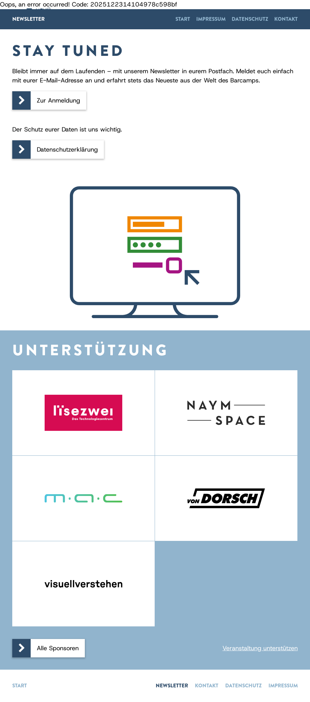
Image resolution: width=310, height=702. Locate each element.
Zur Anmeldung (58, 100)
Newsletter (28, 19)
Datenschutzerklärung (67, 149)
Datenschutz (250, 19)
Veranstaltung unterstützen (260, 648)
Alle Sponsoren (58, 648)
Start (182, 19)
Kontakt (286, 19)
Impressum (211, 19)
